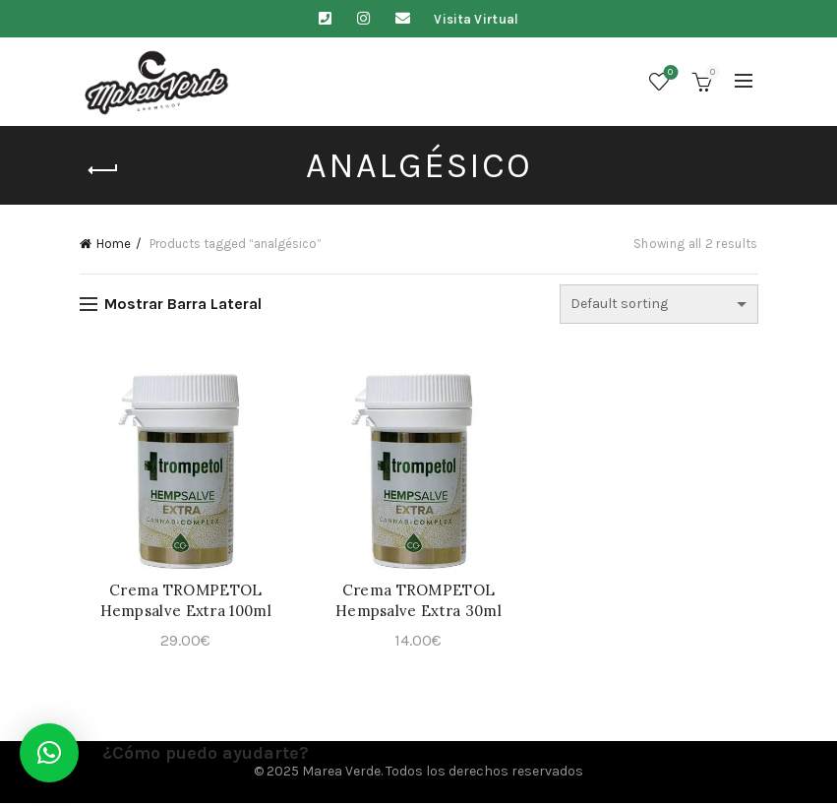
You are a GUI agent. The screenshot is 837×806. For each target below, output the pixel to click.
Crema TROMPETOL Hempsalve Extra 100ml (182, 603)
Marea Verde (341, 775)
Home (113, 243)
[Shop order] (659, 304)
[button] (49, 752)
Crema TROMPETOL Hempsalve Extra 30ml (418, 603)
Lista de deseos (668, 73)
